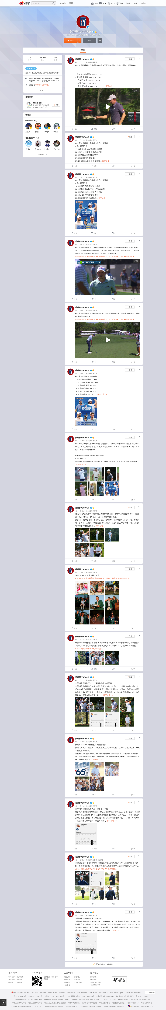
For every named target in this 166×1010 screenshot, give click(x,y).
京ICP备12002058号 (35, 996)
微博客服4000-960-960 (20, 992)
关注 (71, 40)
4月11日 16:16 (80, 742)
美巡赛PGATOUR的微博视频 (121, 256)
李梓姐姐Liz (57, 132)
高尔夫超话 (93, 244)
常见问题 (93, 977)
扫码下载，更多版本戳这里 (51, 978)
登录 (135, 3)
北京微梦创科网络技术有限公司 (113, 1006)
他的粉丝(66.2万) (32, 137)
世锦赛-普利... (38, 103)
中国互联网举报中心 (19, 1003)
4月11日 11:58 (80, 806)
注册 (128, 3)
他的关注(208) (31, 120)
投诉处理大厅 (103, 992)
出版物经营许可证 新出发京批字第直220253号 (134, 999)
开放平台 (67, 985)
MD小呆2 (47, 149)
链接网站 (77, 977)
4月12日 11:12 (80, 680)
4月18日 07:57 (80, 177)
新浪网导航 (71, 992)
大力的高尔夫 (39, 149)
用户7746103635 (59, 149)
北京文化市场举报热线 (89, 1003)
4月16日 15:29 (80, 441)
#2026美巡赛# (89, 256)
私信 (89, 40)
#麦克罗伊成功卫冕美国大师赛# (88, 578)
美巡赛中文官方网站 (42, 85)
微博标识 (67, 982)
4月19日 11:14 (80, 140)
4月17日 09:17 (80, 310)
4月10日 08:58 (80, 860)
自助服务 (93, 980)
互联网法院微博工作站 (133, 992)
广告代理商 (78, 982)
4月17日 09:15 (80, 373)
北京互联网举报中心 (35, 1003)
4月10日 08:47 (80, 915)
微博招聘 (62, 992)
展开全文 (110, 86)
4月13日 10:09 (80, 511)
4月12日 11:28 (80, 639)
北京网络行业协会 (118, 1003)
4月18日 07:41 (80, 244)
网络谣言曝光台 (146, 1003)
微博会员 (11, 980)
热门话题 (20, 977)
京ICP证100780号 (20, 996)
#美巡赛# (79, 256)
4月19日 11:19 (80, 62)
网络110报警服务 (74, 1003)
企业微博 (67, 980)
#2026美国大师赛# (109, 578)
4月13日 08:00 (80, 572)
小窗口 (136, 91)
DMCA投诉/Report (116, 992)
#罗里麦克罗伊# (97, 869)
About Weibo (52, 992)
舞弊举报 (43, 992)
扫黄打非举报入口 (133, 1003)
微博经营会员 (39, 132)
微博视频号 (93, 62)
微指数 (19, 982)
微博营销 (77, 980)
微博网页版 (93, 140)
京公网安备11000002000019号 (140, 1006)
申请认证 (67, 977)
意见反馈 (34, 992)
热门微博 (11, 977)
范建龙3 (29, 149)
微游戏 (10, 982)
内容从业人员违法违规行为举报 (55, 1003)
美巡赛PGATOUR (82, 59)
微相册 (19, 980)
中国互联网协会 (104, 1003)
